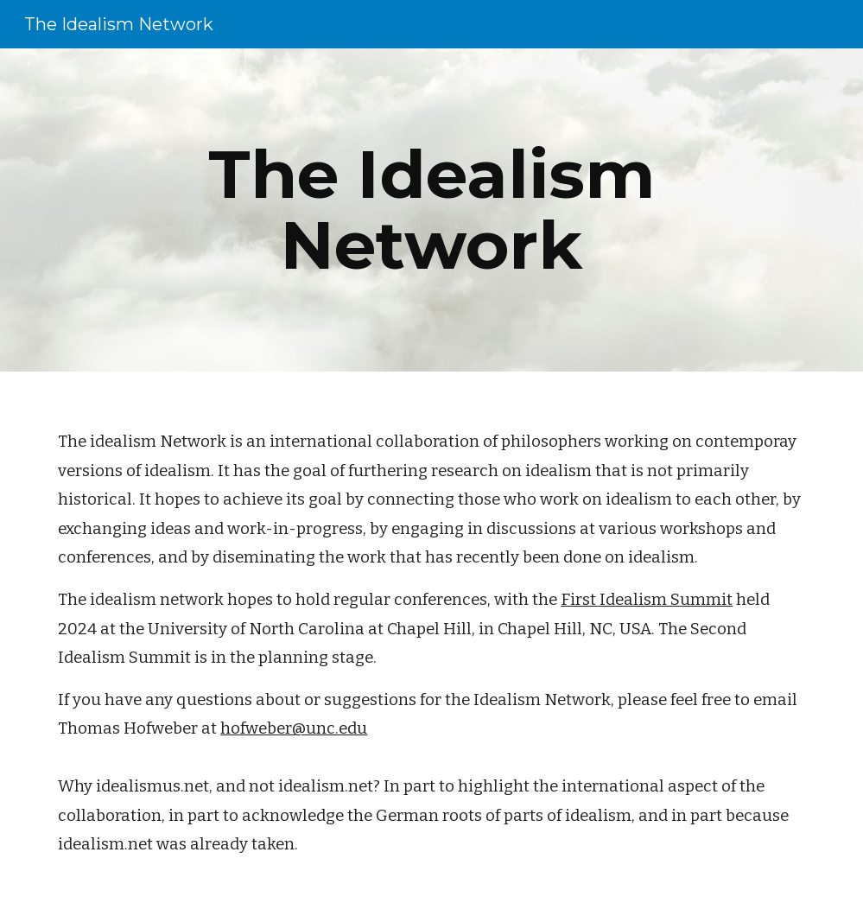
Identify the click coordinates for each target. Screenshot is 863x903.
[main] (432, 210)
